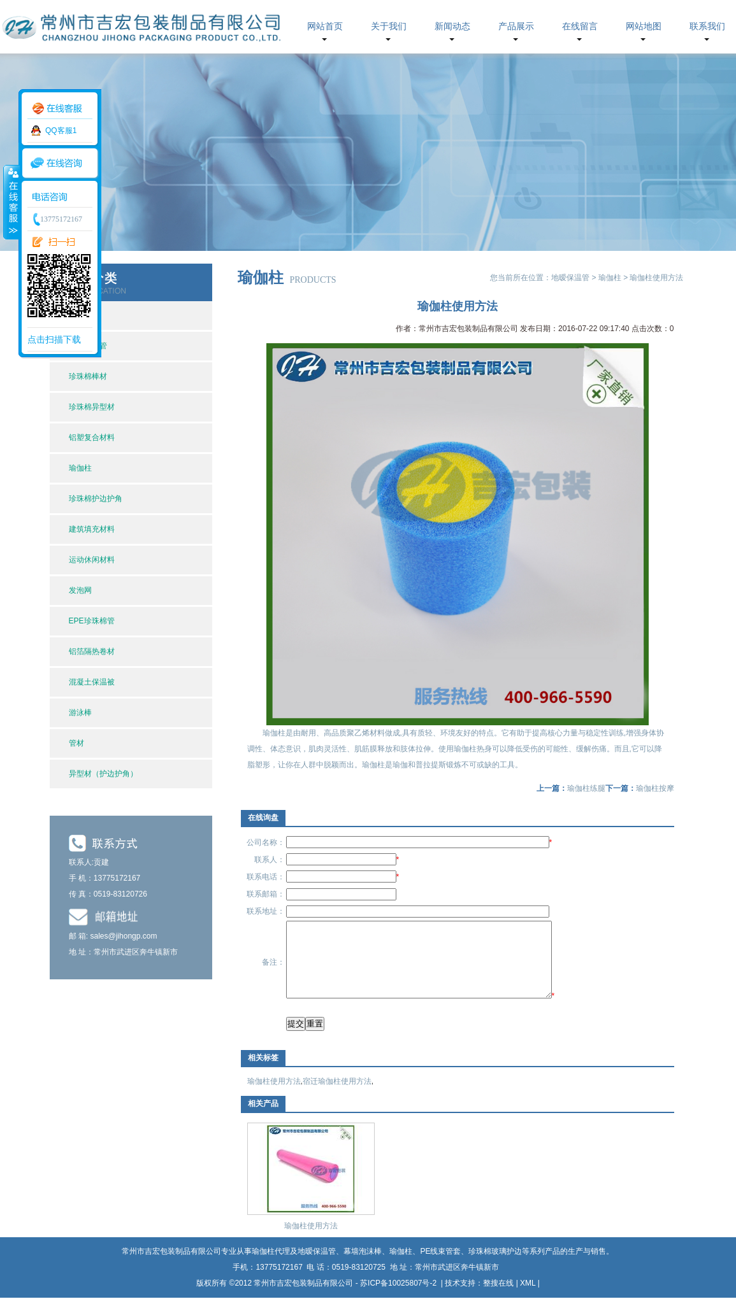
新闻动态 (452, 26)
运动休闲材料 (92, 559)
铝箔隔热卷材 (92, 651)
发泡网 (80, 590)
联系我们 (707, 26)
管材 (76, 743)
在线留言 (580, 26)
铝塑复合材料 (92, 437)
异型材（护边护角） (103, 773)
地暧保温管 (570, 277)
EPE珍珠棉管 (92, 620)
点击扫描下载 (54, 339)
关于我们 (389, 26)
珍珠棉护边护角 (95, 498)
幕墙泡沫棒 (362, 1266)
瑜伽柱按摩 (655, 788)
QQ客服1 (60, 130)
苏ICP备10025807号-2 (399, 1298)
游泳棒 (80, 712)
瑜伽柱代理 (271, 1266)
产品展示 (516, 26)
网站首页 (325, 26)
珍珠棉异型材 (92, 406)
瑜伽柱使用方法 (274, 1096)
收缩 (11, 201)
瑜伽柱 (80, 468)
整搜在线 (498, 1298)
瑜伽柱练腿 (586, 788)
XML (527, 1298)
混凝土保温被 (92, 682)
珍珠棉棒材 (88, 376)
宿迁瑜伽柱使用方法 (337, 1096)
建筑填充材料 (92, 529)
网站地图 (643, 26)
